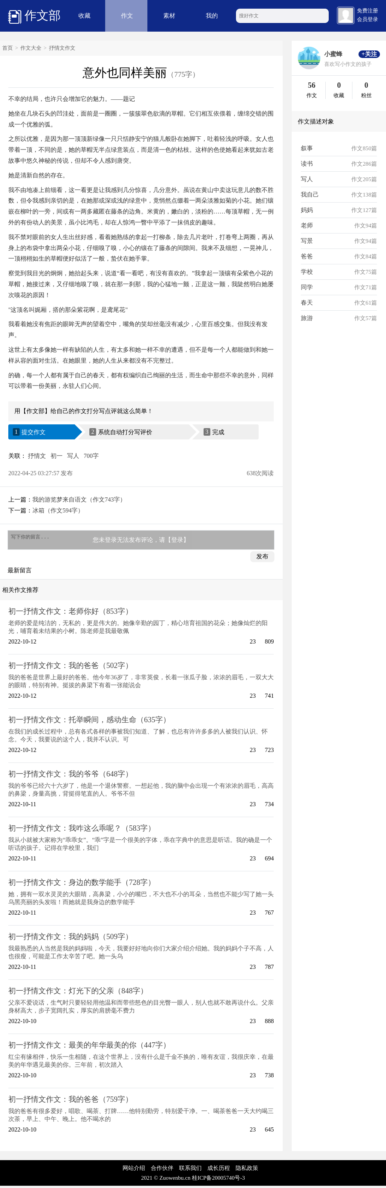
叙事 (307, 148)
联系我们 (190, 1170)
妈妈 (307, 210)
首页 (7, 48)
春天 (307, 302)
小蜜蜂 (333, 54)
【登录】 (177, 541)
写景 (307, 241)
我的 (212, 15)
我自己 (310, 194)
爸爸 (307, 256)
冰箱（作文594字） (58, 510)
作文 (127, 15)
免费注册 (367, 11)
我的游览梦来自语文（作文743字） (79, 499)
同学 (307, 287)
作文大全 (30, 48)
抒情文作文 (62, 48)
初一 (57, 456)
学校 (307, 271)
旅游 (307, 318)
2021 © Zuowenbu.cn (165, 1180)
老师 (307, 225)
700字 (91, 456)
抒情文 (37, 456)
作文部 (34, 16)
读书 (307, 163)
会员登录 (367, 19)
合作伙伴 (162, 1170)
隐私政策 (247, 1170)
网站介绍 (134, 1170)
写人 (73, 456)
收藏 (84, 15)
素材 (169, 15)
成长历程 (218, 1170)
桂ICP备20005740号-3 (218, 1180)
